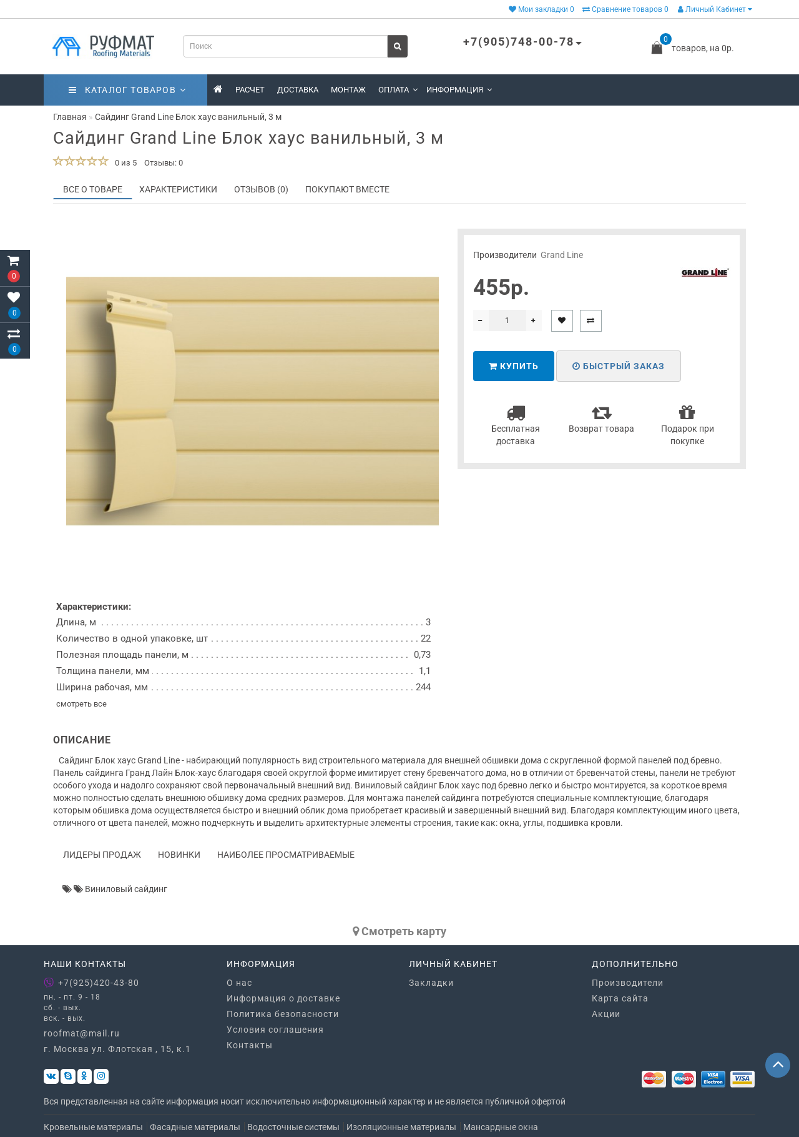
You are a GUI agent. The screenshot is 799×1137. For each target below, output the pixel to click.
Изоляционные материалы (401, 1127)
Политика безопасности (283, 1014)
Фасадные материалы (195, 1127)
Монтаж (348, 89)
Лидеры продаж (102, 855)
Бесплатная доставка (515, 424)
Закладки (431, 983)
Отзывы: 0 (163, 162)
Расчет (250, 89)
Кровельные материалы (93, 1127)
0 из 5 (124, 162)
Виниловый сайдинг (126, 889)
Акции (606, 1014)
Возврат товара (601, 418)
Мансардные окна (500, 1127)
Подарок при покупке (687, 424)
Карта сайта (620, 998)
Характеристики (178, 189)
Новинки (179, 855)
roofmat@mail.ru (82, 1033)
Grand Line (562, 255)
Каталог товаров (127, 90)
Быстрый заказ (618, 366)
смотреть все (81, 703)
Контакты (250, 1045)
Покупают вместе (347, 189)
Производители (628, 983)
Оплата (398, 89)
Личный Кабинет (715, 9)
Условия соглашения (275, 1030)
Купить (514, 366)
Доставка (297, 89)
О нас (239, 983)
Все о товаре (92, 189)
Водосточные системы (293, 1127)
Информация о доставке (283, 998)
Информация (459, 89)
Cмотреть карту (399, 931)
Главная (70, 117)
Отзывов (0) (261, 189)
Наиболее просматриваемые (286, 855)
